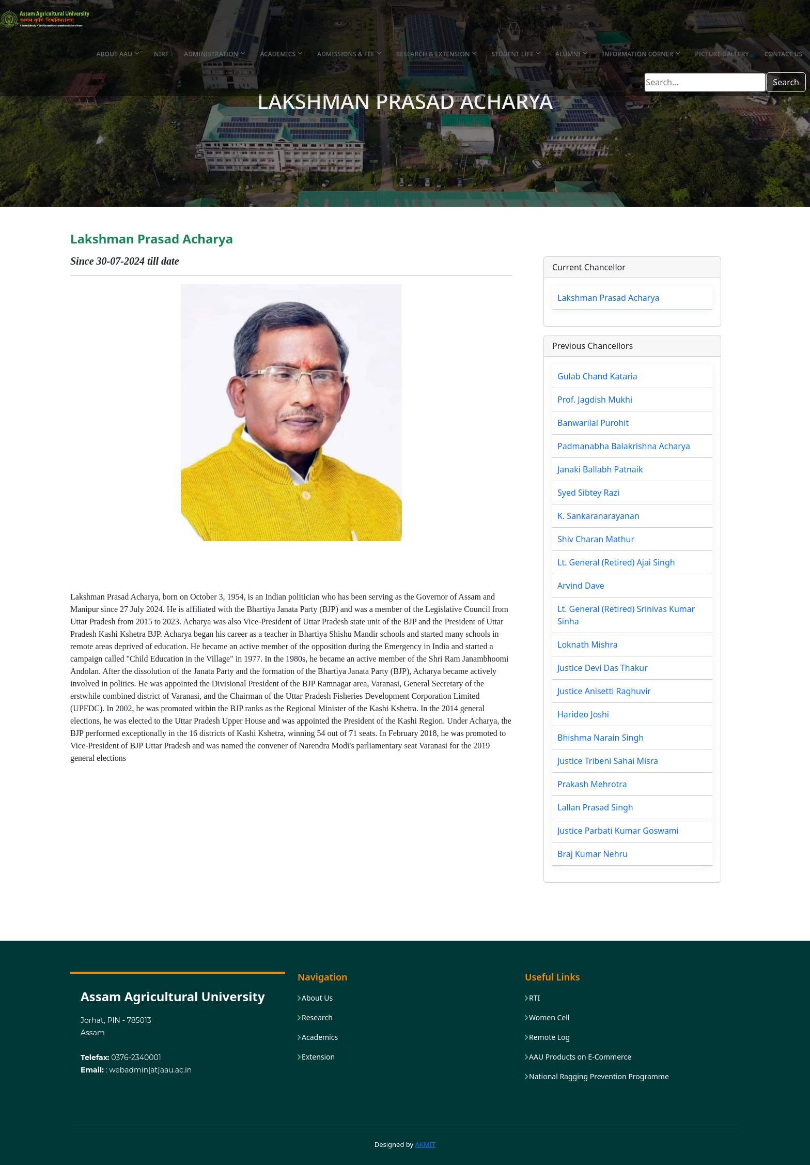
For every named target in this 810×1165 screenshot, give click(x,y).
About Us (317, 998)
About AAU (117, 54)
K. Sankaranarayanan (598, 516)
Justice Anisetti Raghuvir (604, 691)
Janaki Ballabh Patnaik (600, 469)
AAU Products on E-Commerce (580, 1057)
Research (317, 1017)
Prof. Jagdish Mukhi (594, 399)
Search (786, 82)
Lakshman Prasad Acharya (608, 297)
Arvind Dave (580, 585)
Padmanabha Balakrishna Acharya (623, 446)
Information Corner (640, 54)
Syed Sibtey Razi (588, 492)
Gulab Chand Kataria (597, 376)
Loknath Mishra (587, 644)
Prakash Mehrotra (592, 784)
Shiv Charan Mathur (595, 539)
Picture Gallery (722, 54)
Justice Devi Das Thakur (602, 667)
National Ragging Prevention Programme (599, 1076)
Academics (281, 54)
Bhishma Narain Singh (600, 737)
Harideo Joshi (583, 714)
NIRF (161, 54)
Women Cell (549, 1017)
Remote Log (549, 1037)
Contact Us (783, 54)
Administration (214, 54)
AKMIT (425, 1144)
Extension (318, 1057)
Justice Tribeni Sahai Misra (607, 761)
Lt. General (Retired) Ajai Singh (616, 562)
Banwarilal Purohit (593, 422)
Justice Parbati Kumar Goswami (618, 830)
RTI (534, 998)
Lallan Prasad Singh (595, 807)
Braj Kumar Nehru (592, 854)
